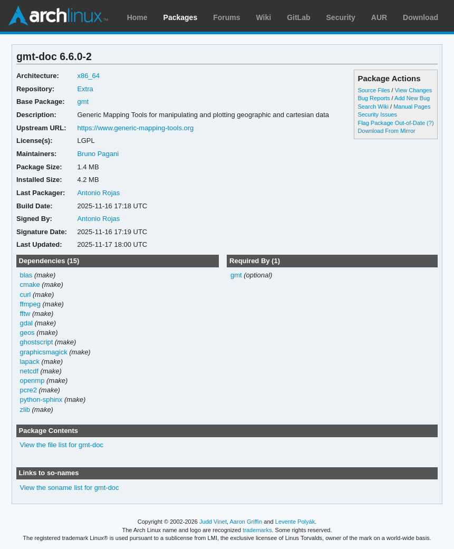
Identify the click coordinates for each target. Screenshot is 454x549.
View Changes (413, 90)
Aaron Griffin (245, 521)
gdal (26, 323)
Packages (180, 17)
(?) (430, 123)
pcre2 (28, 390)
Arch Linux (58, 15)
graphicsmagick (43, 352)
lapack (30, 361)
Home (137, 17)
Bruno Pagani (98, 154)
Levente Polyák (295, 521)
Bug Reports (374, 98)
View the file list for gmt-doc (61, 445)
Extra (85, 89)
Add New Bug (412, 98)
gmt (83, 101)
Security (340, 17)
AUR (379, 17)
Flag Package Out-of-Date (391, 123)
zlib (25, 409)
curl (25, 294)
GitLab (298, 17)
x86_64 (88, 76)
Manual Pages (411, 106)
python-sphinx (41, 399)
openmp (32, 380)
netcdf (29, 371)
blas (26, 275)
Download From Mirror (386, 131)
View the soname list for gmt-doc (69, 488)
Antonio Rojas (98, 193)
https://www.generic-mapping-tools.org (135, 128)
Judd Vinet (213, 521)
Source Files (374, 90)
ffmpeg (30, 304)
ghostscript (36, 342)
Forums (226, 17)
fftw (25, 313)
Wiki (264, 17)
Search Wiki (373, 106)
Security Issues (377, 114)
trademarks (257, 530)
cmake (30, 284)
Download (420, 17)
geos (27, 332)
